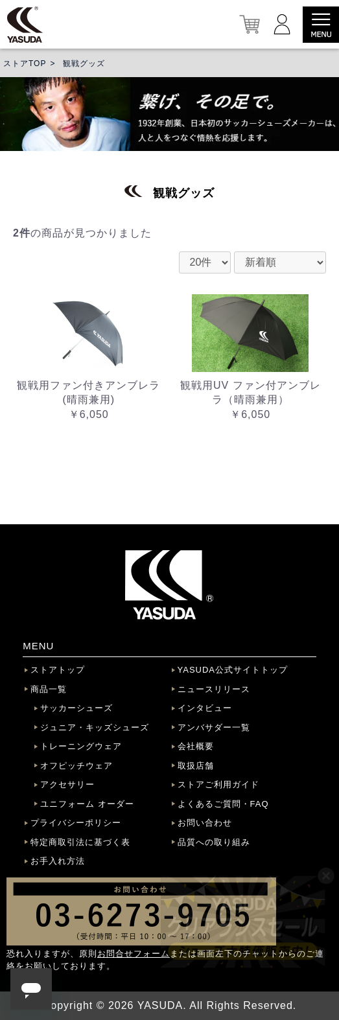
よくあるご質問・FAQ (223, 804)
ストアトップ (57, 670)
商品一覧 (48, 689)
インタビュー (205, 708)
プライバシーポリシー (75, 823)
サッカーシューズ (76, 708)
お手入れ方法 (57, 861)
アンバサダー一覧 (214, 727)
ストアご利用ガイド (218, 784)
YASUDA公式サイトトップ (233, 670)
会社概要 (196, 746)
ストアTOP (24, 63)
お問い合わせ (205, 823)
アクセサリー (67, 784)
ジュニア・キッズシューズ (94, 727)
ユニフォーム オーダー (87, 804)
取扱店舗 (196, 766)
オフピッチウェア (76, 766)
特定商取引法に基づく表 (80, 842)
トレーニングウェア (81, 746)
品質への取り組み (214, 842)
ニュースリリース (214, 689)
